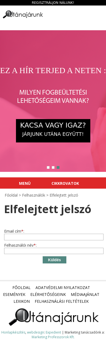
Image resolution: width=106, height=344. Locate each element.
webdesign (35, 332)
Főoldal (21, 287)
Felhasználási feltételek (62, 301)
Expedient (53, 332)
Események (14, 294)
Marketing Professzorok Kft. (53, 337)
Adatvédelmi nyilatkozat (63, 287)
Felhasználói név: (20, 245)
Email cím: (14, 231)
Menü (25, 183)
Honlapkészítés (13, 332)
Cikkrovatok (65, 183)
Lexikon (21, 301)
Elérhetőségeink (48, 294)
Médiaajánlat (85, 294)
